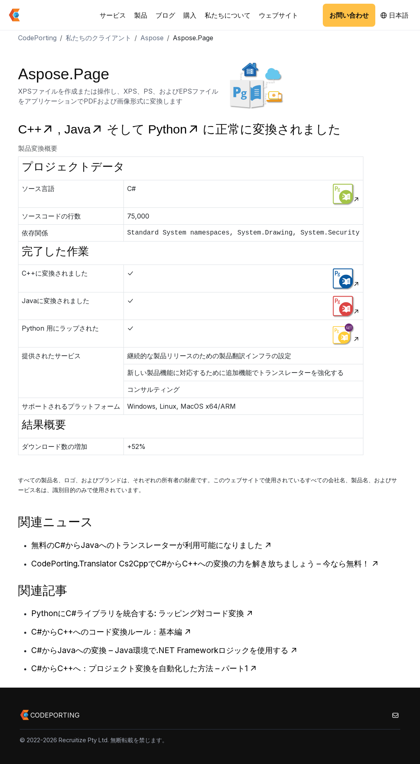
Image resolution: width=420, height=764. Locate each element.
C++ (37, 129)
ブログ (165, 15)
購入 (189, 15)
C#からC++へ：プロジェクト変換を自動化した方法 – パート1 (144, 668)
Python (175, 129)
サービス (113, 15)
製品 (140, 15)
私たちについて (228, 15)
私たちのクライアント (98, 38)
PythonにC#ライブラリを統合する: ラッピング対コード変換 (142, 613)
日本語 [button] (394, 15)
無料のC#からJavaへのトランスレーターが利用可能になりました (151, 545)
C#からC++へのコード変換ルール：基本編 (111, 632)
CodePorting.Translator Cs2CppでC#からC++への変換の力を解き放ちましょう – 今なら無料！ (205, 563)
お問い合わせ (349, 15)
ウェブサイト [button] (278, 15)
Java (85, 129)
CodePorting (37, 38)
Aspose (152, 38)
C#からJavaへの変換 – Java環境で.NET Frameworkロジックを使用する (164, 650)
